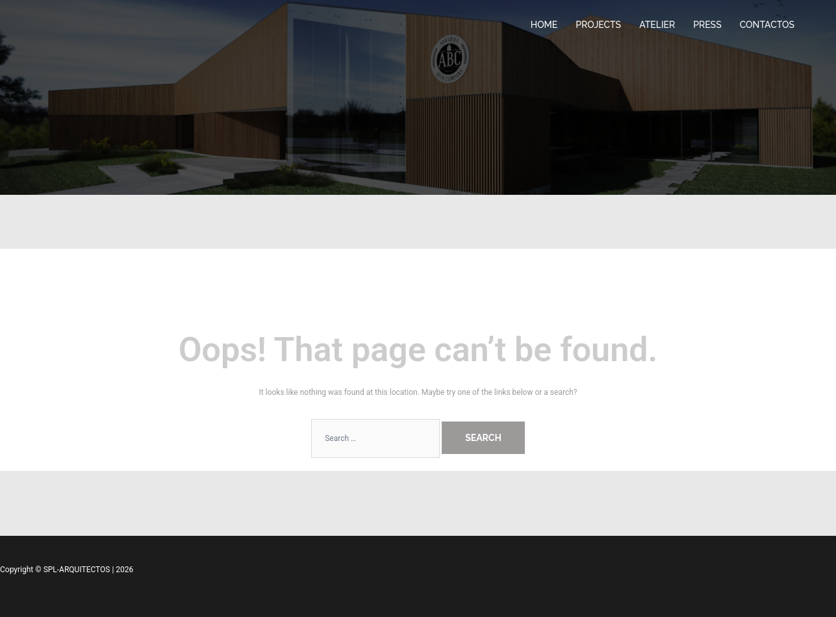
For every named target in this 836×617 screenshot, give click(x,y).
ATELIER (657, 24)
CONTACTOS (767, 24)
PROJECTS (598, 24)
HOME (544, 24)
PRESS (707, 24)
